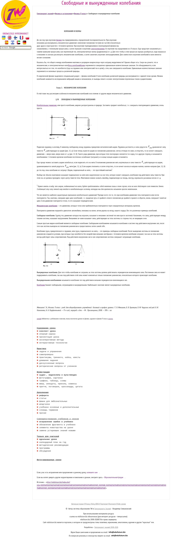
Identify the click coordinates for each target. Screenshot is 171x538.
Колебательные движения (47, 105)
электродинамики (97, 49)
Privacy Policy (90, 504)
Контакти (112, 504)
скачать (110, 319)
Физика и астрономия (63, 14)
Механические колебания (47, 206)
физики (59, 40)
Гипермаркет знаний (45, 14)
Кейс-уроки (121, 504)
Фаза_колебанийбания (76, 65)
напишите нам (92, 472)
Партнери (103, 504)
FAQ (97, 504)
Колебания (41, 285)
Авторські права (77, 504)
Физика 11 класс (80, 14)
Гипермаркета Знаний (102, 509)
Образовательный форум (113, 477)
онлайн (39, 319)
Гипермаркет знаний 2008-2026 (106, 527)
